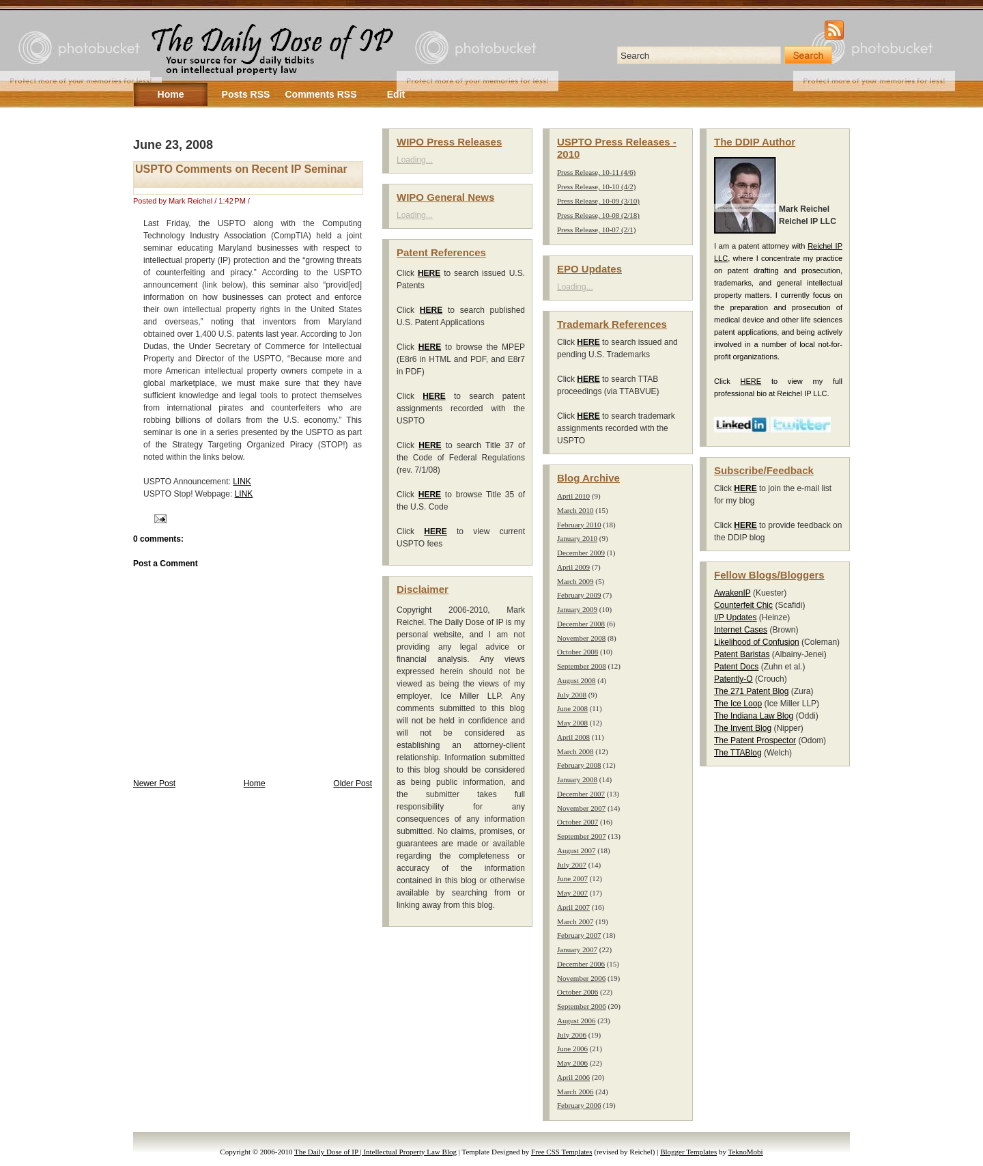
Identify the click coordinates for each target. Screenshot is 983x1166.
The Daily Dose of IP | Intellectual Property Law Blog (375, 1152)
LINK (242, 481)
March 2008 (575, 751)
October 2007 (577, 822)
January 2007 (577, 949)
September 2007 (581, 836)
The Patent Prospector (755, 740)
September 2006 (581, 1006)
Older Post (352, 783)
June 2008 (572, 708)
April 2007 (573, 907)
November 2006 (581, 978)
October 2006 (577, 992)
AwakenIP (732, 593)
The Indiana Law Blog (753, 716)
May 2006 (572, 1063)
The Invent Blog (742, 728)
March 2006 (575, 1091)
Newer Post (154, 783)
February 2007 (579, 935)
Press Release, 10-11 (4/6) (596, 172)
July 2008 (571, 695)
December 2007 (581, 794)
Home (255, 783)
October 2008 (577, 652)
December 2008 (581, 624)
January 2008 (577, 779)
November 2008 (581, 638)
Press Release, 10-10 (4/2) (596, 186)
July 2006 (571, 1035)
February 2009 (579, 595)
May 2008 (572, 723)
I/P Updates (735, 617)
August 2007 (576, 850)
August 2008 (576, 680)
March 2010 (575, 510)
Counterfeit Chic (743, 605)
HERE (751, 381)
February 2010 (579, 524)
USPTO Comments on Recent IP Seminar (241, 169)
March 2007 (575, 921)
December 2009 (581, 553)
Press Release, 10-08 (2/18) (598, 215)
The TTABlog (738, 753)
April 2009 (573, 567)
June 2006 (572, 1048)
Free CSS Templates (561, 1152)
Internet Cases (740, 630)
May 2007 (572, 893)
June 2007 (572, 878)
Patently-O (733, 679)
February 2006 (579, 1105)
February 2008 (579, 765)
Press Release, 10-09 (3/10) (598, 201)
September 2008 (581, 666)
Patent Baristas (741, 654)
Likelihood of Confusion (756, 642)
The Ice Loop (738, 703)
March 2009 (575, 581)
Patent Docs (736, 666)
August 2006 (576, 1020)
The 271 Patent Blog (751, 691)
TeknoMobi (745, 1152)
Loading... (415, 160)
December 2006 (581, 964)
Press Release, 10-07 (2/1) (596, 229)
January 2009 (577, 609)
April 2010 (573, 496)
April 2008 (573, 737)
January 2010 (577, 538)
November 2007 (581, 808)
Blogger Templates (688, 1152)
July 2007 (571, 865)
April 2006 (573, 1077)
